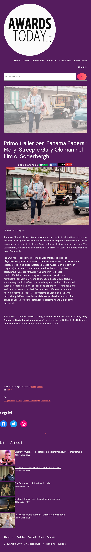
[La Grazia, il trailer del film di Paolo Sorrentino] (7, 474)
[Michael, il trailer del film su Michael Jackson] (7, 505)
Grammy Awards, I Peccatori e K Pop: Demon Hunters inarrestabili (48, 451)
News (33, 386)
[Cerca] (82, 76)
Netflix (19, 400)
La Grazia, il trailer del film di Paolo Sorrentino (38, 467)
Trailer (39, 386)
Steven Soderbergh (31, 400)
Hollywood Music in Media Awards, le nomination (40, 514)
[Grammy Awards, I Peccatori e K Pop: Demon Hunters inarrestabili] (7, 458)
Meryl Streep (9, 400)
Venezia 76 (45, 400)
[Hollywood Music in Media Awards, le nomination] (7, 521)
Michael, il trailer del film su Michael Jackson (37, 499)
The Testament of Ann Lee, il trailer (33, 483)
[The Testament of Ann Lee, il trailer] (7, 489)
